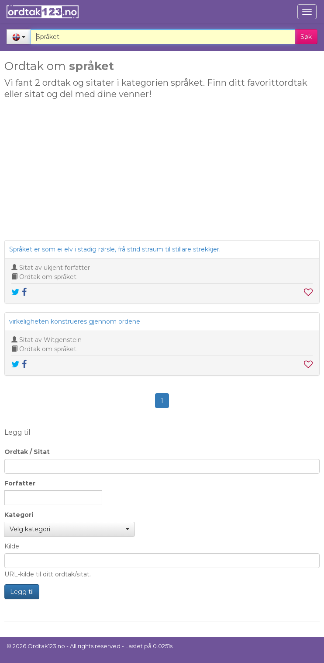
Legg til (22, 592)
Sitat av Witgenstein (50, 340)
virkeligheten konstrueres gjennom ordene (74, 321)
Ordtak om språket (47, 277)
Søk (306, 37)
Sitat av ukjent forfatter (54, 268)
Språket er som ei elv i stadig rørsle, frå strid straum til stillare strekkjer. (115, 249)
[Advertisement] (160, 172)
